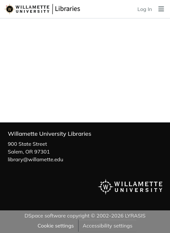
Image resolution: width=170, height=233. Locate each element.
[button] (54, 9)
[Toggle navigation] (161, 9)
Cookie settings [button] (56, 225)
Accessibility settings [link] (107, 225)
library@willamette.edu (35, 159)
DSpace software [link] (45, 215)
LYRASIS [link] (135, 215)
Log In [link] (145, 9)
